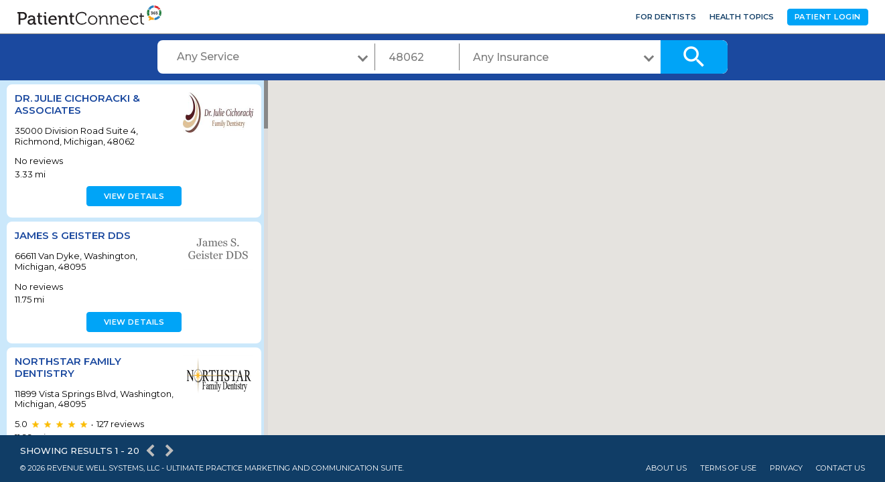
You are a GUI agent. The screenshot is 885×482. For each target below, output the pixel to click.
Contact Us (840, 468)
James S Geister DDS (73, 235)
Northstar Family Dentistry (68, 367)
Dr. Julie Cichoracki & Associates (77, 104)
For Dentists (666, 16)
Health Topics (741, 16)
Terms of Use (728, 468)
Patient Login (828, 16)
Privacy (786, 468)
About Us (666, 468)
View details (132, 196)
